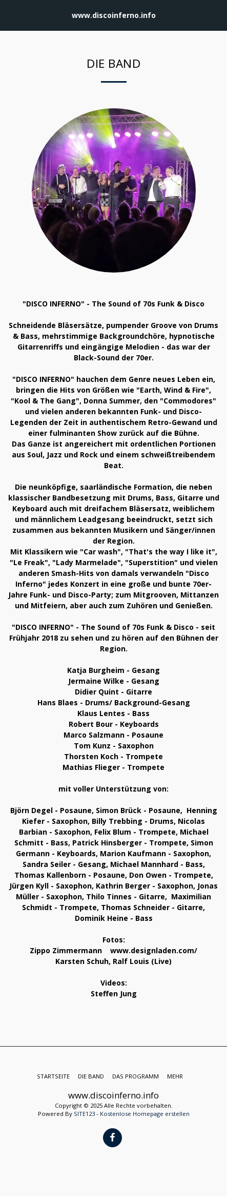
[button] (11, 14)
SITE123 (84, 1113)
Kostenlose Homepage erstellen (145, 1113)
